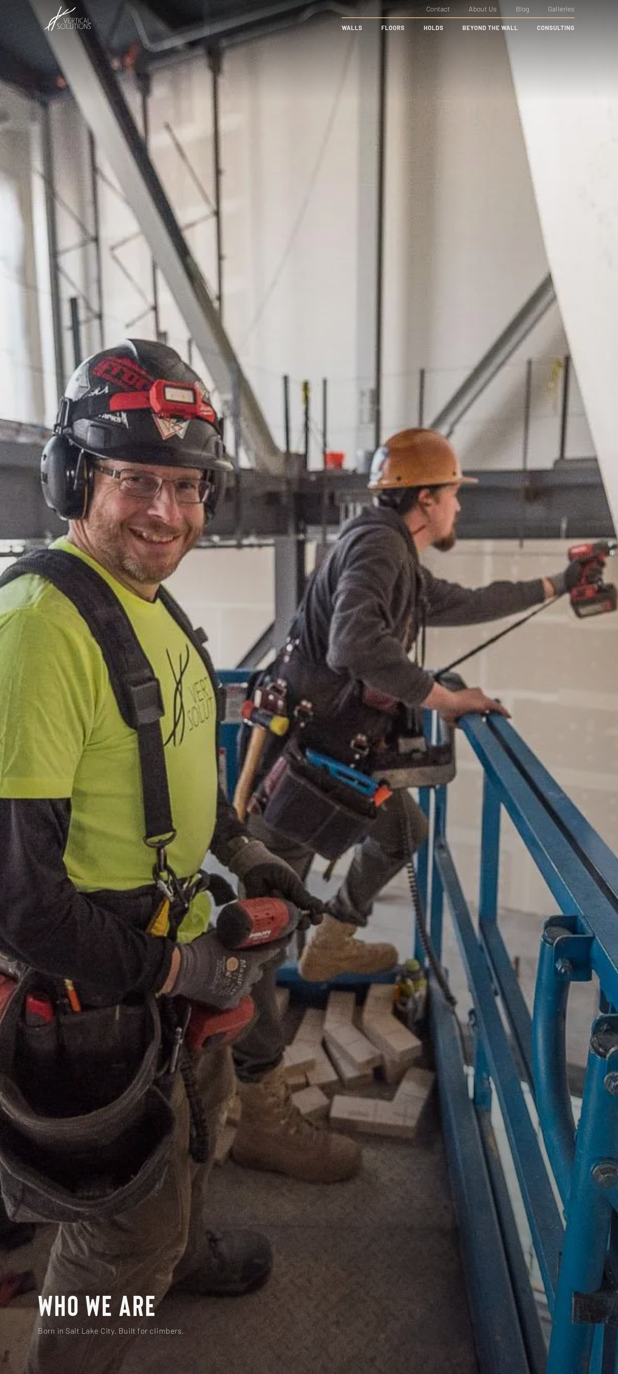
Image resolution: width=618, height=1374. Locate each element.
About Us (483, 8)
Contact (438, 8)
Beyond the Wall (490, 27)
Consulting (556, 27)
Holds (433, 27)
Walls (352, 27)
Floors (393, 27)
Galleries (561, 8)
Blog (522, 8)
